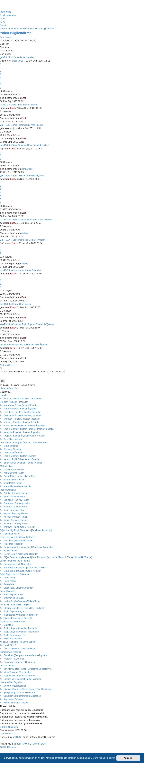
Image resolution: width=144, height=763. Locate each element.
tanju (12, 128)
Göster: (12, 371)
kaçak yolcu (17, 61)
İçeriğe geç (5, 12)
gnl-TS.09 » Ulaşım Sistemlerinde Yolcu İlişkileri (24, 344)
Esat (23, 98)
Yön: (57, 371)
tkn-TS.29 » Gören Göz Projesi (15, 304)
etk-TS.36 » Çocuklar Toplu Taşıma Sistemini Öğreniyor (27, 324)
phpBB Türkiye (21, 744)
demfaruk (26, 169)
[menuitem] (2, 18)
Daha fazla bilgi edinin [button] (104, 758)
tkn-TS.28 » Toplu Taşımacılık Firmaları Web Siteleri (26, 219)
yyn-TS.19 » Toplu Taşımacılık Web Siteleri (21, 125)
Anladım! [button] (128, 758)
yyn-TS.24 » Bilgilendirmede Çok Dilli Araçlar (22, 240)
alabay (24, 233)
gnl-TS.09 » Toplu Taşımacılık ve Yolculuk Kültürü (24, 145)
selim (12, 348)
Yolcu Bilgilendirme (15, 33)
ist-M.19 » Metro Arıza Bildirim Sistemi (19, 104)
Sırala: (37, 371)
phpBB (16, 737)
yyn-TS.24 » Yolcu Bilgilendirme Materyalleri (22, 175)
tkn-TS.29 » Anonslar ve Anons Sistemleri (20, 270)
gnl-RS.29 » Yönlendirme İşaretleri (17, 57)
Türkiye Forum (39, 744)
